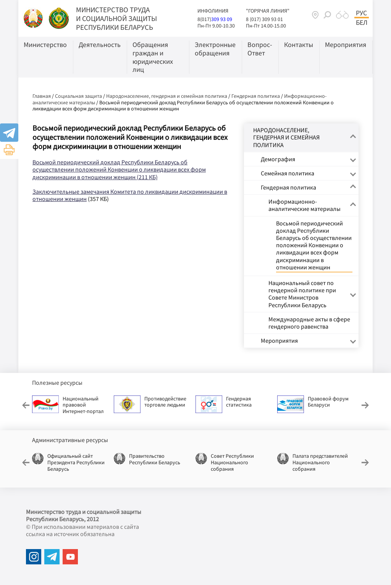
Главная (41, 95)
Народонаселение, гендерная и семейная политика (166, 95)
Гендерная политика (255, 95)
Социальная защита (78, 95)
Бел (361, 22)
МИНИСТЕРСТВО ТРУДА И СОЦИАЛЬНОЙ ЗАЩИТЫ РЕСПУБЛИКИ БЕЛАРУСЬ (116, 18)
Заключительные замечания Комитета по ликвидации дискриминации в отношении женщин (129, 195)
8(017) (204, 19)
